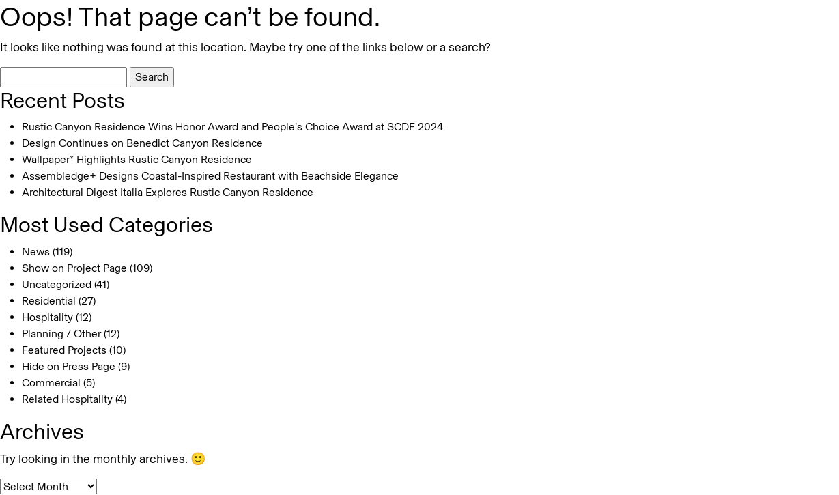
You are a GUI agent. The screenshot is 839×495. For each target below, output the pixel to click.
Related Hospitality (67, 399)
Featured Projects (64, 349)
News (36, 251)
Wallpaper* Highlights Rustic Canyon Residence (137, 159)
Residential (49, 300)
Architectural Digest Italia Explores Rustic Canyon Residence (167, 192)
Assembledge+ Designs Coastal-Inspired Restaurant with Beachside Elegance (210, 175)
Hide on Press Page (68, 366)
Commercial (51, 382)
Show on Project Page (74, 267)
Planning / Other (61, 333)
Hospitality (47, 317)
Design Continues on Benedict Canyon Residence (142, 143)
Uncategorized (56, 284)
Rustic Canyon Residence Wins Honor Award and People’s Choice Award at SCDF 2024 (232, 126)
